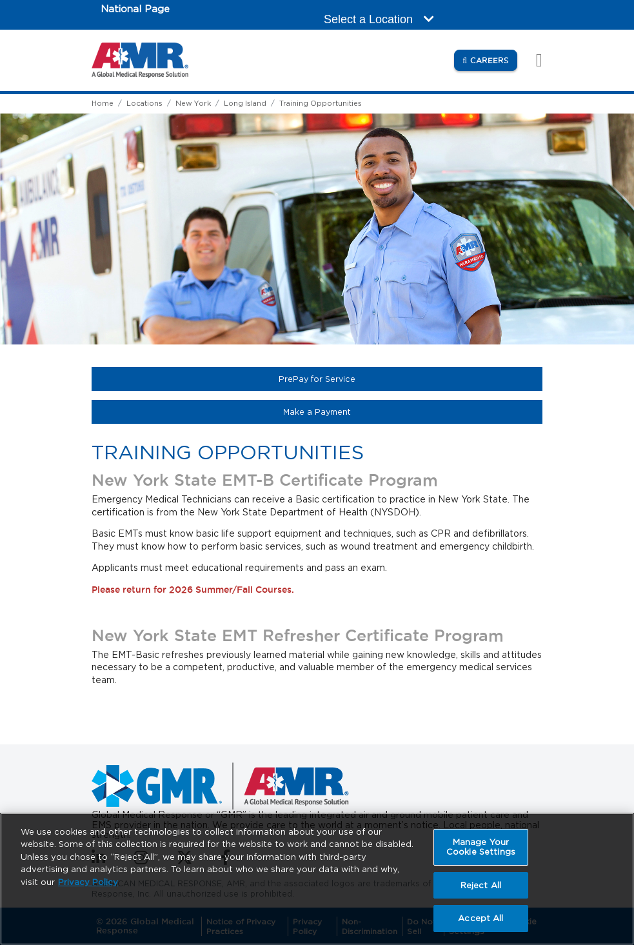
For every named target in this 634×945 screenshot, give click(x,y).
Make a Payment (361, 411)
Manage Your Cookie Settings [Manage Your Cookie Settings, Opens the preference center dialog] (480, 847)
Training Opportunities (320, 103)
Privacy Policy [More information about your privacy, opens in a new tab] (88, 882)
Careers (493, 60)
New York (193, 103)
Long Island (245, 103)
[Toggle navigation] (532, 60)
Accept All (480, 918)
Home (103, 103)
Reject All (481, 885)
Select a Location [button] (379, 19)
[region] (317, 879)
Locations (144, 103)
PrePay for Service (361, 378)
